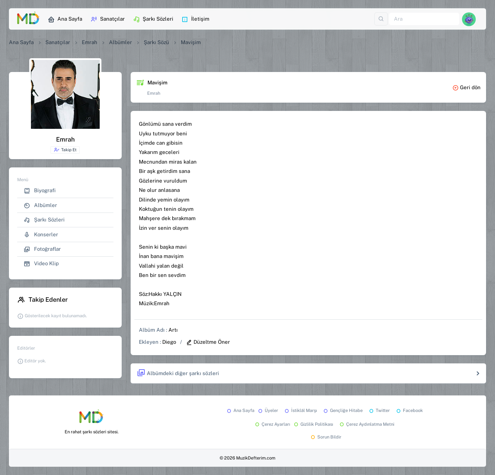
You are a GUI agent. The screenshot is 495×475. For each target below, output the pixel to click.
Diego (169, 342)
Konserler (41, 234)
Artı (173, 330)
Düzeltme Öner (208, 342)
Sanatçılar (107, 19)
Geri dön (466, 87)
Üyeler (267, 410)
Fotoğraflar (42, 249)
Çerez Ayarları (272, 424)
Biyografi (40, 190)
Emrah (89, 42)
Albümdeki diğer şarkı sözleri (178, 373)
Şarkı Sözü (156, 42)
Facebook (409, 410)
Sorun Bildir (325, 437)
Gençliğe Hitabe (342, 410)
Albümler (120, 42)
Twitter (379, 410)
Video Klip (41, 263)
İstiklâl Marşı (300, 410)
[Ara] (424, 19)
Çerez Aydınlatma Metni (366, 424)
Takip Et (65, 150)
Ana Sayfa (65, 19)
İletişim (195, 19)
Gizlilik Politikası (313, 424)
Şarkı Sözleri (153, 19)
